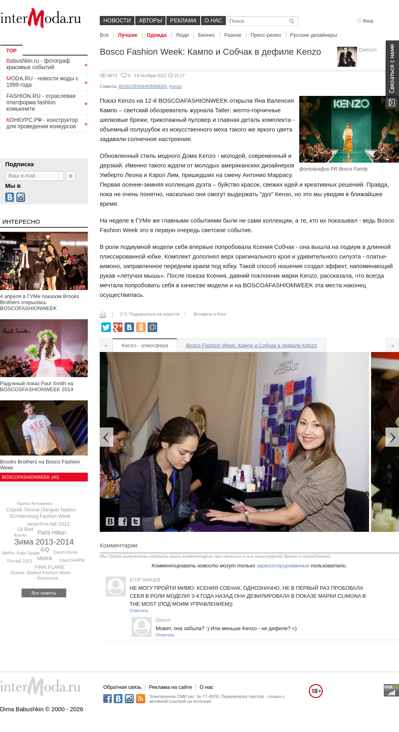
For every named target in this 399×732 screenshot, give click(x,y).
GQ (45, 549)
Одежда (157, 35)
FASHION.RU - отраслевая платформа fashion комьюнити (40, 102)
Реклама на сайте (170, 687)
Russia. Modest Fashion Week (41, 572)
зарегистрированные (283, 566)
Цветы (8, 552)
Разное (232, 35)
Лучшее (127, 35)
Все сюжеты (44, 593)
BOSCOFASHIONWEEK (143, 86)
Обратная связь (122, 687)
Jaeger (33, 523)
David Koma (65, 552)
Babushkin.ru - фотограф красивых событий (38, 64)
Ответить (139, 610)
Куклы (20, 535)
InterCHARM (71, 560)
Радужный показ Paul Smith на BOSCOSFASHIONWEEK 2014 (36, 386)
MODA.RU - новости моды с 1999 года (42, 81)
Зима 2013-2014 (44, 541)
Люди (182, 35)
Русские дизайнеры (313, 35)
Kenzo (176, 86)
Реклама (183, 20)
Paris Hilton (52, 532)
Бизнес (206, 35)
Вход (365, 20)
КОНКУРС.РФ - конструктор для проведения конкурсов (42, 123)
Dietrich (368, 50)
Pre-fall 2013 (19, 561)
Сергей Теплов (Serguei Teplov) (40, 510)
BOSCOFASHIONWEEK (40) (30, 477)
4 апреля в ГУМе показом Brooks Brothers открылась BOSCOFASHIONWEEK (39, 302)
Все (104, 35)
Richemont (47, 578)
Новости (117, 20)
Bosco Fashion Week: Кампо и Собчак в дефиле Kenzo (251, 345)
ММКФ (45, 558)
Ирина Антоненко (34, 503)
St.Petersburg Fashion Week (39, 516)
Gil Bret (25, 529)
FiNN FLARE (50, 567)
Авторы (150, 20)
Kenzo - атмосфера (145, 345)
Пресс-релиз (266, 35)
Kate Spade (28, 553)
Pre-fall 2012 (55, 524)
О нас (213, 20)
